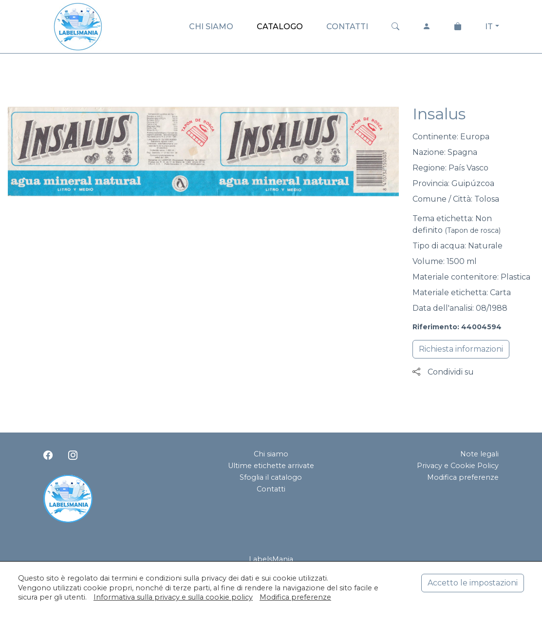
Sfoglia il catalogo (271, 477)
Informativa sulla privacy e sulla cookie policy (173, 597)
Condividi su (443, 372)
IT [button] (489, 26)
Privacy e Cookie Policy (458, 465)
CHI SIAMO (211, 26)
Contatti (271, 489)
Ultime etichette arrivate (271, 465)
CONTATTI (347, 26)
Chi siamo (271, 454)
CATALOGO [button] (280, 26)
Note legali (479, 454)
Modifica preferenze (463, 477)
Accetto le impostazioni (473, 582)
